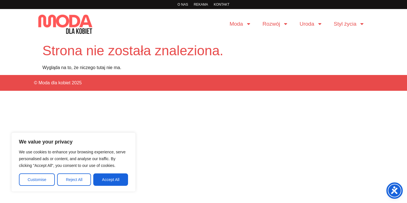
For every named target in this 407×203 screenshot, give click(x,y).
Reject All (74, 179)
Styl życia (349, 23)
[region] (73, 162)
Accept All (110, 179)
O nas (182, 4)
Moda (240, 23)
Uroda (311, 23)
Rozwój (275, 23)
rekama (201, 4)
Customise (37, 179)
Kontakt (222, 4)
